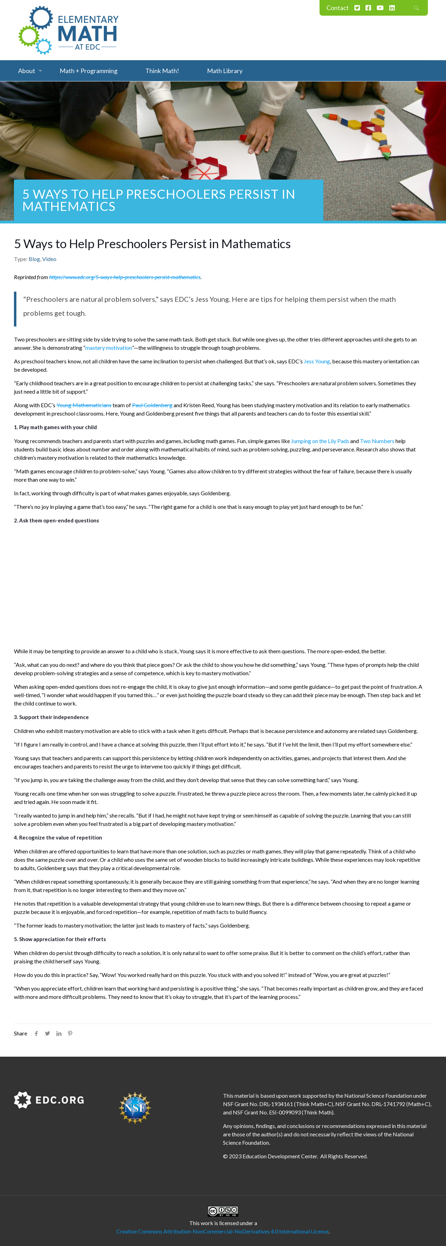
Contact (337, 7)
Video (49, 258)
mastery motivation (108, 347)
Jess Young (317, 361)
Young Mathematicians (84, 405)
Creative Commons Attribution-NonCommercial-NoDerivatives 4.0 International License (222, 1231)
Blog (34, 258)
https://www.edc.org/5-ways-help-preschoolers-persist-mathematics (124, 277)
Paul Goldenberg (152, 405)
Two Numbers (377, 440)
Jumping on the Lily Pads (320, 440)
